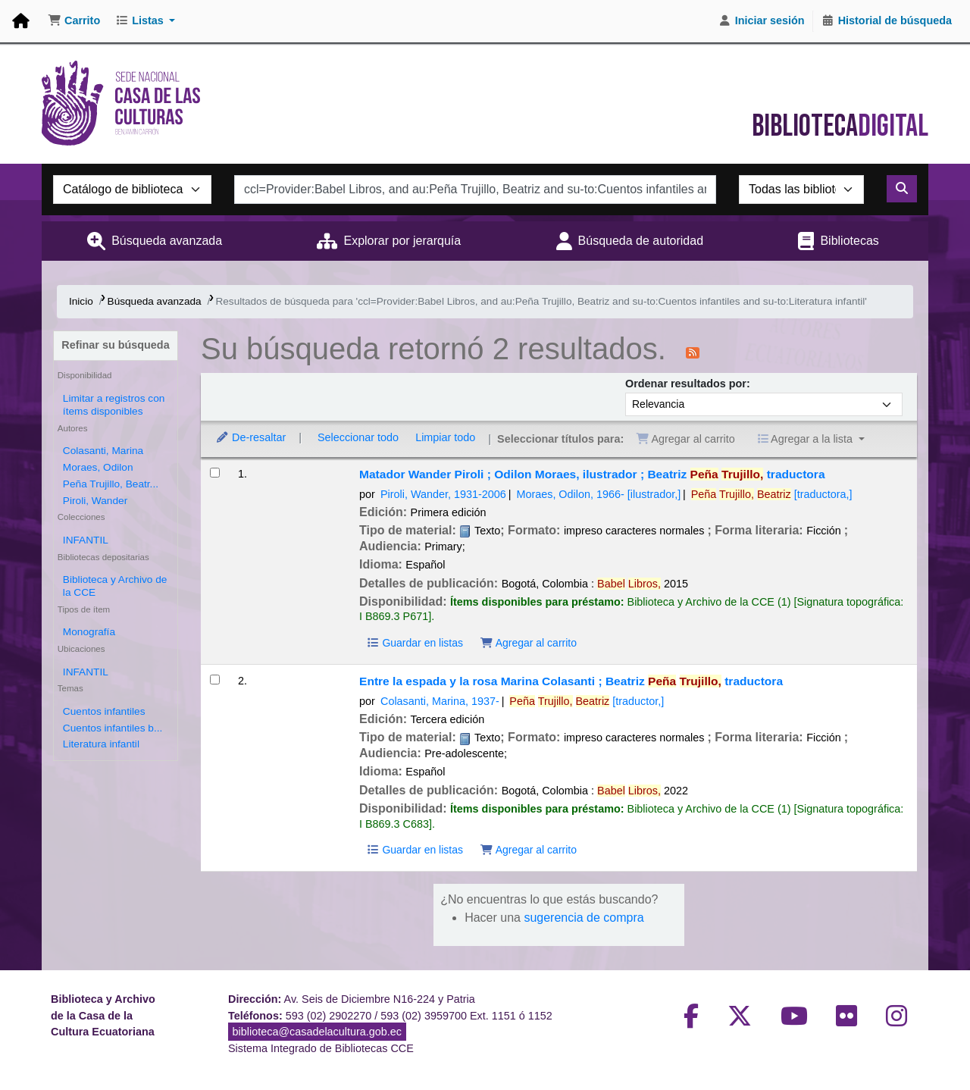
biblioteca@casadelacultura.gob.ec (317, 1032)
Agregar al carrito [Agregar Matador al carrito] (528, 643)
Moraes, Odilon (98, 467)
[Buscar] (902, 188)
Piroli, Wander (95, 500)
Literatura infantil (101, 744)
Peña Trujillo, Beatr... (110, 484)
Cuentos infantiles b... (112, 728)
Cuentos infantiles (104, 711)
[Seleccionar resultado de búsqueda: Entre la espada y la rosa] (215, 679)
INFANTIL (85, 540)
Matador (592, 474)
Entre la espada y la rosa (571, 681)
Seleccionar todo (358, 437)
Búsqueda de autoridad (640, 240)
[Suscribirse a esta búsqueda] (692, 351)
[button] (74, 21)
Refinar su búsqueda (115, 345)
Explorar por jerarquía (402, 240)
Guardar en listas (414, 643)
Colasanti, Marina (103, 450)
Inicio (81, 301)
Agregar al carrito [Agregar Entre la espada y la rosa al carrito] (528, 850)
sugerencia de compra (583, 917)
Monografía (89, 631)
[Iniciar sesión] (761, 21)
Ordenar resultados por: (687, 383)
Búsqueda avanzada (166, 240)
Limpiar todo (445, 437)
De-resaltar (250, 437)
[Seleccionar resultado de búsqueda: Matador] (215, 473)
